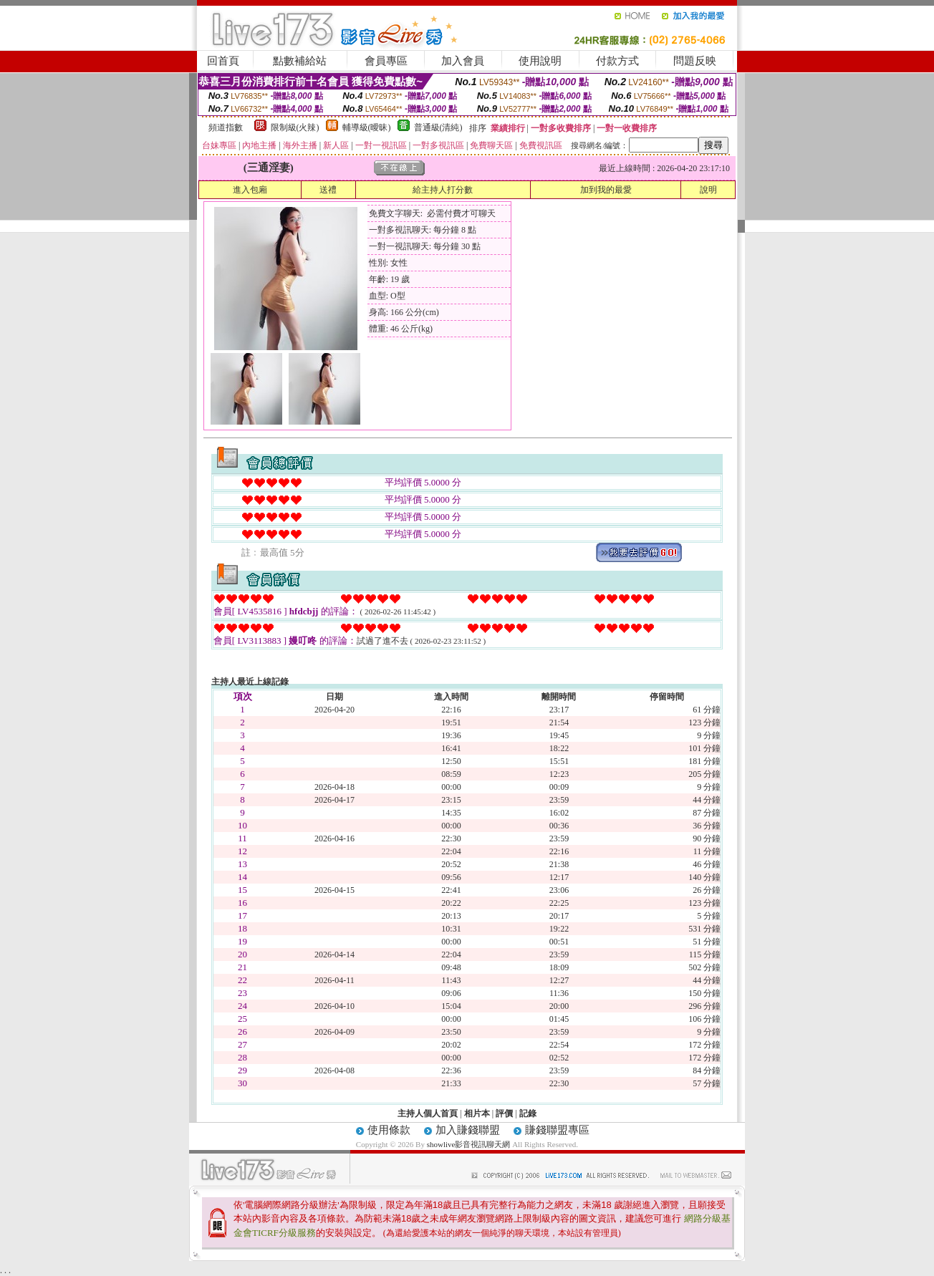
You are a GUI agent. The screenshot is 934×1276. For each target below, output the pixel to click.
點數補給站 (300, 61)
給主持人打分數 (443, 190)
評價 (504, 1113)
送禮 (328, 190)
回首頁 (223, 61)
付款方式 (617, 61)
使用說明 (540, 61)
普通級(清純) (438, 127)
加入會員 (462, 61)
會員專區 (386, 61)
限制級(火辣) (295, 127)
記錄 (527, 1113)
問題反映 (694, 61)
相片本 (477, 1113)
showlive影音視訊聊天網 (469, 1144)
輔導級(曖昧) (366, 127)
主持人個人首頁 (428, 1113)
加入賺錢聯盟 (467, 1130)
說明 (708, 190)
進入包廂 (250, 190)
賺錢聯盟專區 (557, 1130)
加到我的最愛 (606, 190)
